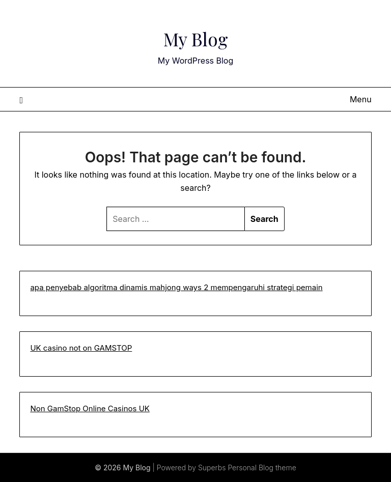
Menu (361, 99)
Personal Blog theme (262, 467)
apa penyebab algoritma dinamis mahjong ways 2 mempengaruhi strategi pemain (176, 287)
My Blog (196, 36)
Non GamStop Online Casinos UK (90, 408)
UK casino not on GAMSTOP (81, 348)
